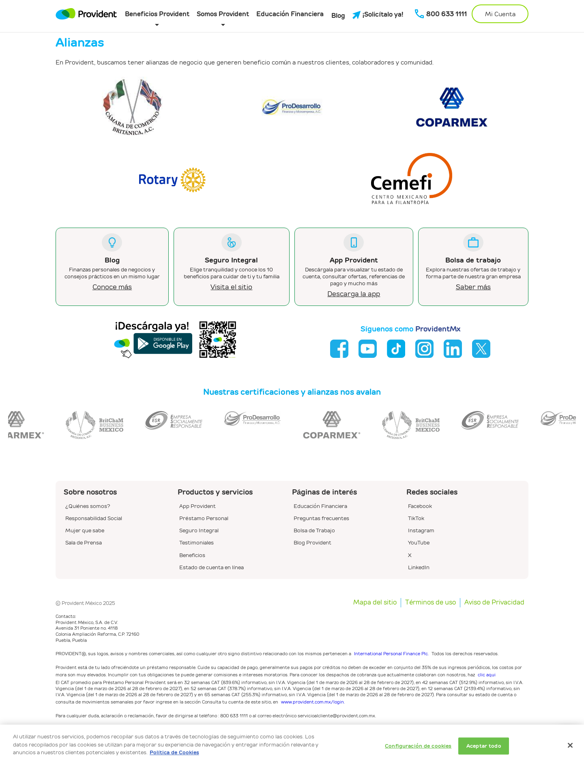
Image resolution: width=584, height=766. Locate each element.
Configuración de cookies (418, 745)
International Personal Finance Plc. (391, 653)
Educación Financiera (290, 14)
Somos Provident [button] (223, 14)
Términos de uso (430, 602)
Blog (338, 15)
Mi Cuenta (500, 14)
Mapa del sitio (375, 602)
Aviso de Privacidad (494, 602)
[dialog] (292, 745)
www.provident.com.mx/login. (313, 702)
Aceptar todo (483, 745)
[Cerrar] (570, 745)
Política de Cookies (174, 752)
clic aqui (487, 674)
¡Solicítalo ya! (378, 14)
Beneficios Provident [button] (157, 14)
